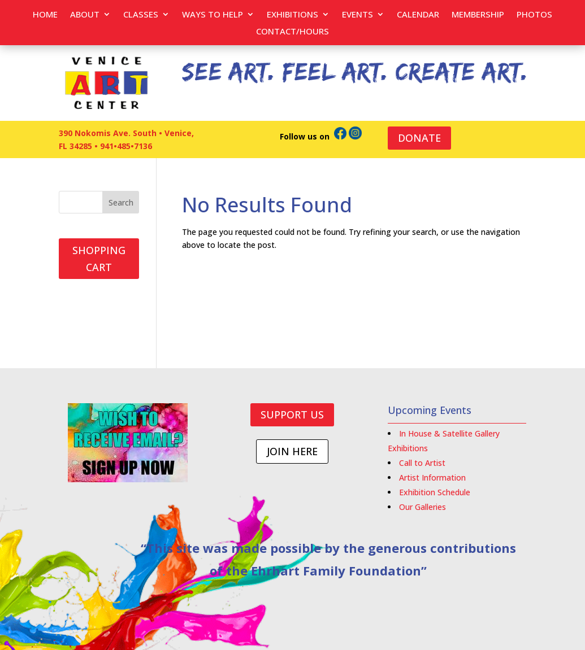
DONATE (419, 138)
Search (121, 202)
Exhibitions (292, 15)
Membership (478, 15)
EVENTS (357, 15)
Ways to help (212, 15)
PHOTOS (534, 15)
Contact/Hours (292, 32)
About (84, 15)
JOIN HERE (292, 451)
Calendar (418, 15)
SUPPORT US (292, 414)
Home (45, 15)
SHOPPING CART (98, 258)
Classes (140, 15)
